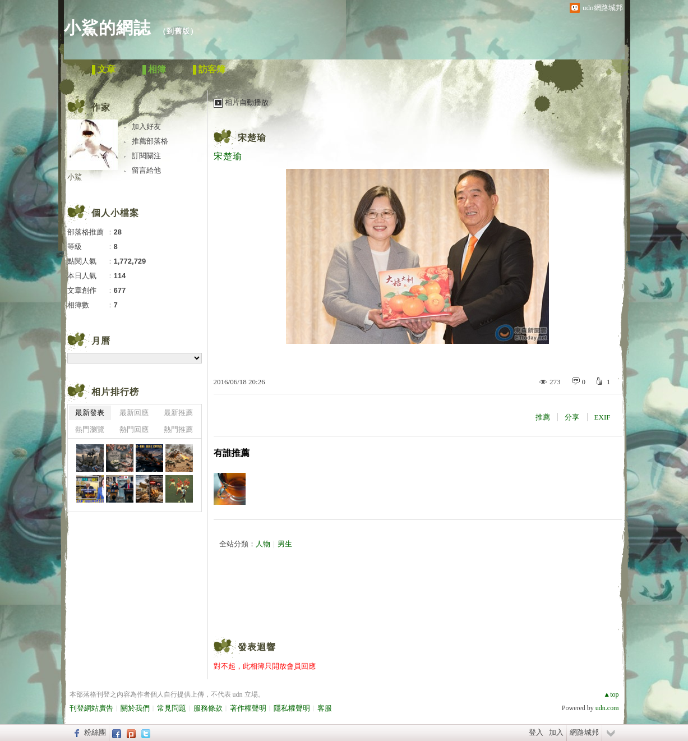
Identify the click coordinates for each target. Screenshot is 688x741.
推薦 (542, 417)
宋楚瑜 (252, 137)
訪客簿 (211, 69)
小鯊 (74, 177)
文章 (107, 69)
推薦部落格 (150, 141)
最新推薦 (178, 412)
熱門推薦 (178, 429)
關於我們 (135, 708)
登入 (536, 732)
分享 (572, 417)
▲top (610, 694)
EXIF (602, 417)
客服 (324, 708)
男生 (285, 544)
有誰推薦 (232, 453)
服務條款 (208, 708)
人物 (263, 544)
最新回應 (134, 412)
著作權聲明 (248, 708)
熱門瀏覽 (89, 429)
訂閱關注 (146, 155)
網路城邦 (584, 732)
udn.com (607, 708)
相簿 (157, 69)
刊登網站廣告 (91, 708)
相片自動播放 (247, 102)
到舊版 (178, 31)
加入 (556, 732)
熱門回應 (134, 429)
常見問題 (171, 708)
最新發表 (89, 412)
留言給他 (146, 170)
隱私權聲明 (292, 708)
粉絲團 (95, 732)
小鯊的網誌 (107, 28)
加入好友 (146, 126)
